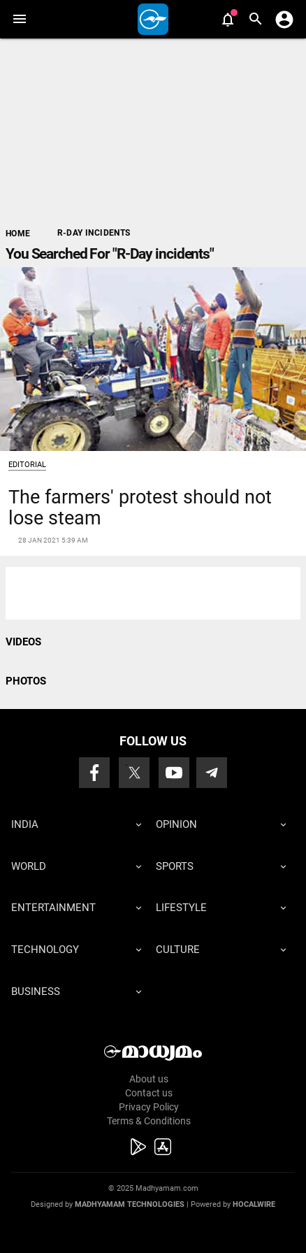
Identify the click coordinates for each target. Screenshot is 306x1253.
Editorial (27, 464)
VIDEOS (23, 642)
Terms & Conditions (149, 1120)
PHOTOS (26, 681)
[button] (19, 19)
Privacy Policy (149, 1106)
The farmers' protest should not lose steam (140, 507)
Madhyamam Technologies (129, 1204)
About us (148, 1078)
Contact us (149, 1092)
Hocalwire (254, 1204)
